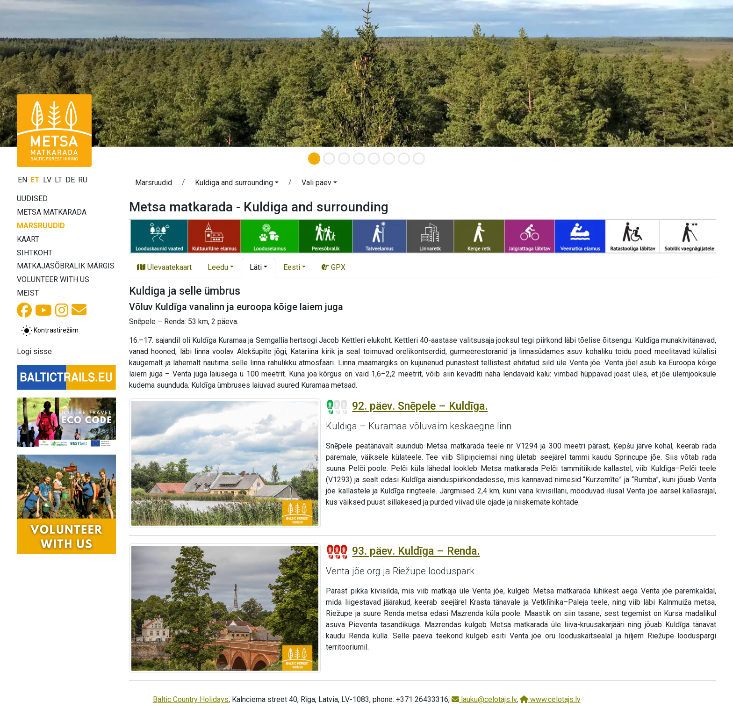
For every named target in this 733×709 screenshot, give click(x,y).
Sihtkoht (34, 252)
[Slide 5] (374, 158)
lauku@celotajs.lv (484, 699)
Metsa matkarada (51, 212)
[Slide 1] (314, 158)
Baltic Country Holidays (191, 699)
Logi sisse (34, 351)
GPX (333, 267)
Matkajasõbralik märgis (66, 265)
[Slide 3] (344, 158)
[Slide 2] (329, 158)
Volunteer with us (53, 279)
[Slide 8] (419, 158)
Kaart (28, 239)
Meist (28, 293)
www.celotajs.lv (550, 699)
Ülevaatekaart (164, 267)
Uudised (32, 198)
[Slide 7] (404, 158)
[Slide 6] (389, 158)
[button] (55, 73)
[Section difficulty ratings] (337, 406)
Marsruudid (41, 225)
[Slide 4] (359, 158)
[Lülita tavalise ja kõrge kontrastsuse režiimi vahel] (50, 331)
